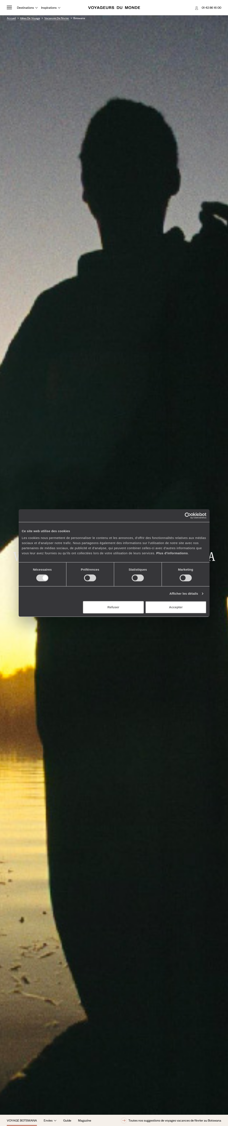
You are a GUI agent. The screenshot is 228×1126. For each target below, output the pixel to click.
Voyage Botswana (22, 1120)
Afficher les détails (183, 593)
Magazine (84, 1120)
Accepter (176, 607)
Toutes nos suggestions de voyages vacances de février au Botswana (171, 1120)
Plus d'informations (172, 553)
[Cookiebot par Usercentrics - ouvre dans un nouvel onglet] (187, 515)
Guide (67, 1120)
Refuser (113, 607)
